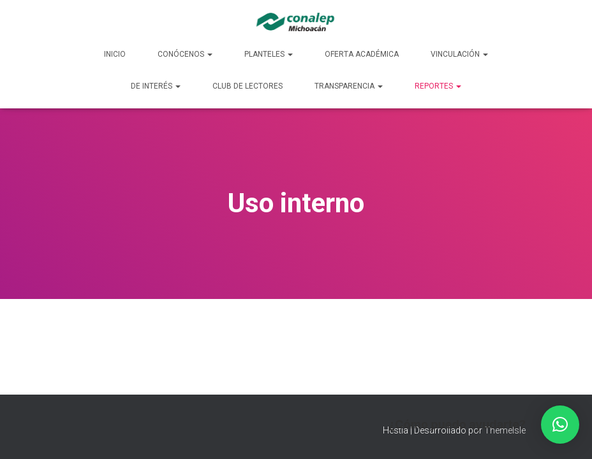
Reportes (438, 86)
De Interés (156, 86)
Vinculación (459, 54)
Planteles (268, 54)
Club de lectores (247, 86)
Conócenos (185, 54)
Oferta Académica (362, 54)
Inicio (115, 54)
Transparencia (348, 86)
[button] (560, 424)
